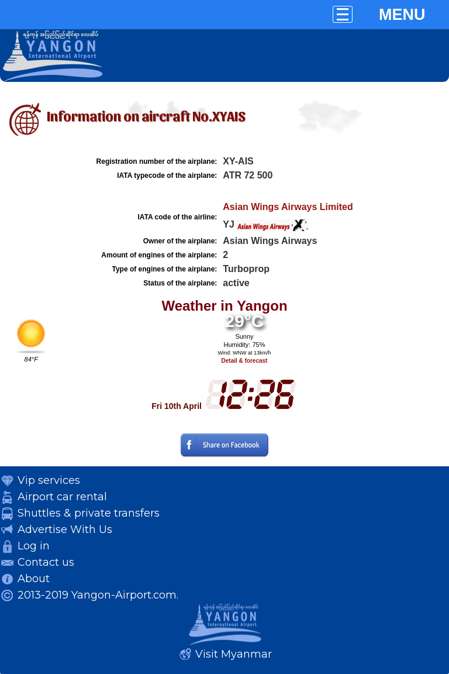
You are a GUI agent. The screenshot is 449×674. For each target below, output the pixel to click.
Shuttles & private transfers (89, 513)
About (34, 578)
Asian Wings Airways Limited (288, 207)
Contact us (46, 562)
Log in (34, 545)
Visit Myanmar (233, 654)
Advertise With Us (65, 529)
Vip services (49, 480)
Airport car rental (62, 496)
